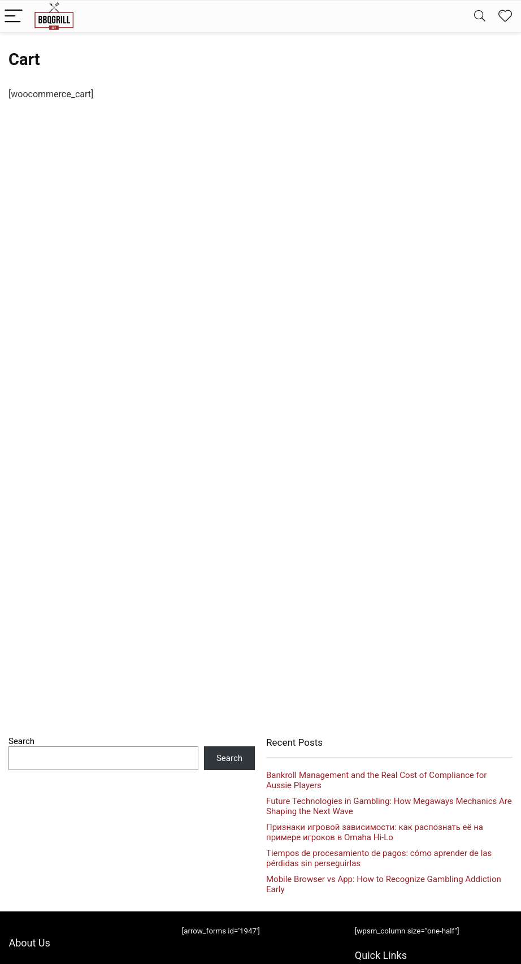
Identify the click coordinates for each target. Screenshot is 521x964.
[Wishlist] (505, 16)
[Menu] (13, 17)
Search (21, 741)
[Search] (479, 17)
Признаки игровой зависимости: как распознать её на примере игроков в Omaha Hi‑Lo (374, 832)
